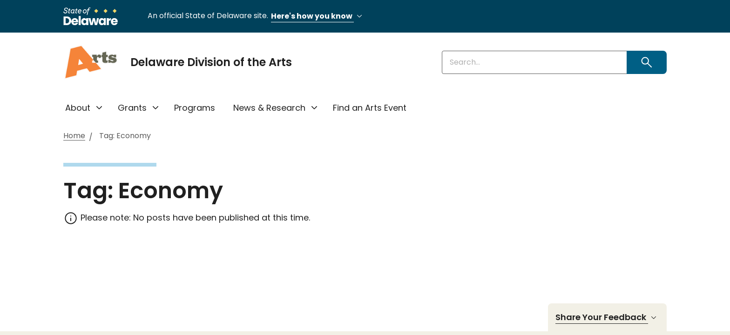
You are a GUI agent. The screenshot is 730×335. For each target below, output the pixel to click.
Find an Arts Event (369, 108)
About (77, 108)
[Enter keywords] (534, 62)
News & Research (269, 108)
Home (74, 136)
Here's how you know (318, 16)
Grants (132, 108)
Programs (194, 108)
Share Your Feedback (607, 317)
